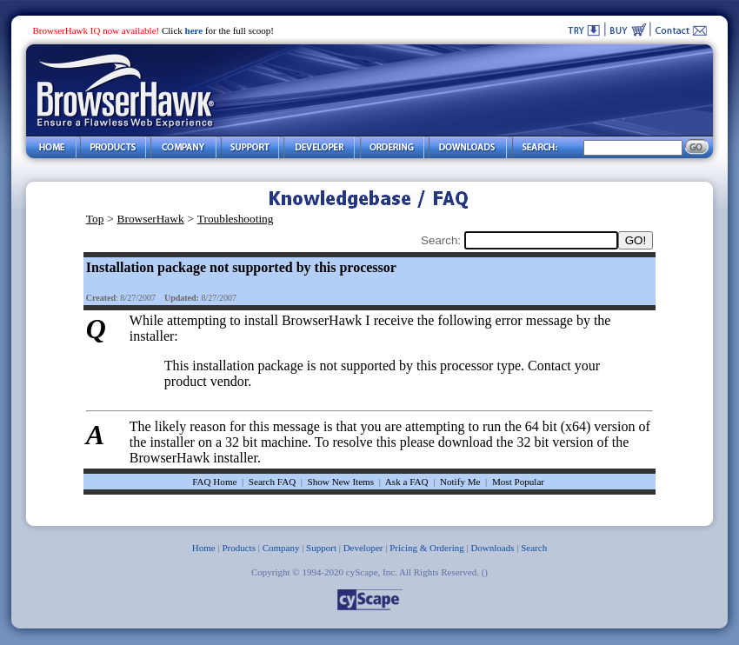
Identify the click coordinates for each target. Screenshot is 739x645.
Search (534, 547)
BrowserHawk (150, 218)
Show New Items (341, 481)
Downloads (492, 547)
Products (239, 547)
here (194, 30)
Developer (363, 547)
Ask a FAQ (407, 481)
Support (321, 547)
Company (281, 547)
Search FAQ (272, 481)
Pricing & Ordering (426, 547)
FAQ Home (214, 481)
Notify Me (460, 481)
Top (95, 218)
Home (204, 547)
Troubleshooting (235, 218)
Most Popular (518, 481)
